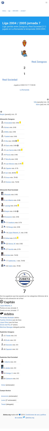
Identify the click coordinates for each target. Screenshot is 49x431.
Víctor (3, 385)
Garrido (10, 249)
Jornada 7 (23, 11)
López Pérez (4, 322)
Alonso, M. (12, 244)
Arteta (8, 255)
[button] (46, 2)
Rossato (8, 195)
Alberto (7, 362)
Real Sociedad (9, 79)
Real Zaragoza (39, 61)
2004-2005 (15, 11)
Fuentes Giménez (6, 320)
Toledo (8, 336)
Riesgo (10, 227)
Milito (7, 132)
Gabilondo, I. (12, 261)
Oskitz (10, 266)
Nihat (8, 238)
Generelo (9, 345)
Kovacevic (8, 217)
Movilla (8, 159)
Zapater (8, 168)
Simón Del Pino (5, 325)
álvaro (7, 127)
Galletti (7, 136)
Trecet (3, 404)
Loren (3, 400)
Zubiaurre (9, 379)
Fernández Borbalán (7, 318)
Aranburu (11, 222)
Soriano (8, 182)
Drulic (8, 340)
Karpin (2, 114)
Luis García (10, 150)
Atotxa (4, 11)
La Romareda (24, 90)
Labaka (7, 368)
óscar (8, 177)
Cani (6, 173)
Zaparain (9, 349)
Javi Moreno (10, 164)
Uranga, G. (9, 373)
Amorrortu (4, 396)
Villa (35, 102)
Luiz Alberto (9, 200)
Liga (9, 11)
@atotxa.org (28, 418)
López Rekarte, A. (14, 233)
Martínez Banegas (6, 327)
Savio (38, 104)
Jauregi (7, 206)
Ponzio (8, 155)
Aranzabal (8, 123)
